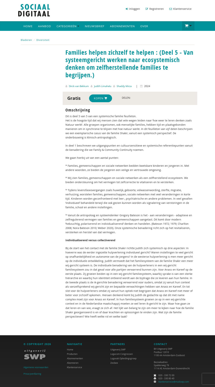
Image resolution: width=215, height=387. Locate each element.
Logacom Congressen (121, 353)
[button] (188, 25)
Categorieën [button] (68, 26)
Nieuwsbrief (94, 26)
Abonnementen (122, 26)
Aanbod (44, 26)
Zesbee (114, 362)
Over (144, 26)
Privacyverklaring (32, 373)
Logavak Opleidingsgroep (123, 358)
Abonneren (72, 362)
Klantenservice (180, 9)
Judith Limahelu (102, 86)
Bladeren (26, 40)
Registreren (154, 9)
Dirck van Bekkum (79, 86)
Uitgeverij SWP (118, 349)
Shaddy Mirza (124, 86)
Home (28, 26)
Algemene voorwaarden (35, 367)
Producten (72, 353)
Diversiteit (43, 40)
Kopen (100, 98)
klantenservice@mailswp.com (173, 381)
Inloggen (133, 9)
